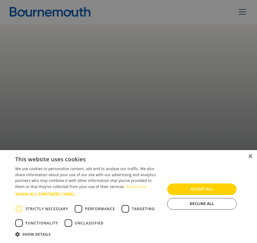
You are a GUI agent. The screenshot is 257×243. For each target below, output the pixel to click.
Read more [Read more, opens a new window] (136, 186)
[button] (87, 194)
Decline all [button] (202, 203)
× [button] (250, 156)
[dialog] (128, 196)
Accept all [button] (202, 189)
